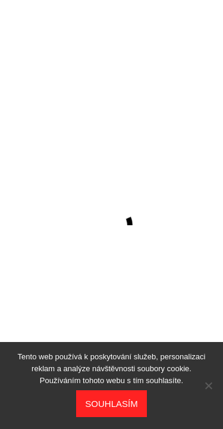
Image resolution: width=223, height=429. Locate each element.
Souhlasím (111, 404)
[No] (208, 385)
